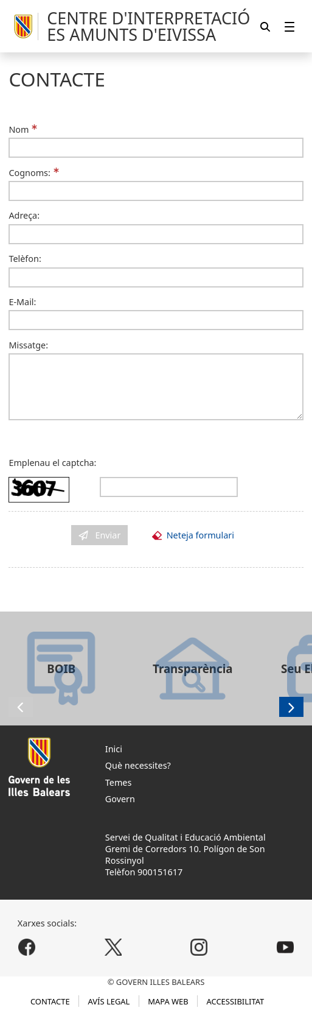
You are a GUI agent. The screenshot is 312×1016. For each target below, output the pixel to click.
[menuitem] (289, 26)
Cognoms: (29, 172)
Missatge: (28, 345)
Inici (113, 749)
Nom (19, 129)
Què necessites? (138, 765)
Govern (120, 799)
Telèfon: (25, 258)
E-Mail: (22, 302)
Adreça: (24, 215)
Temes (118, 782)
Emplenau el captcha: (52, 462)
